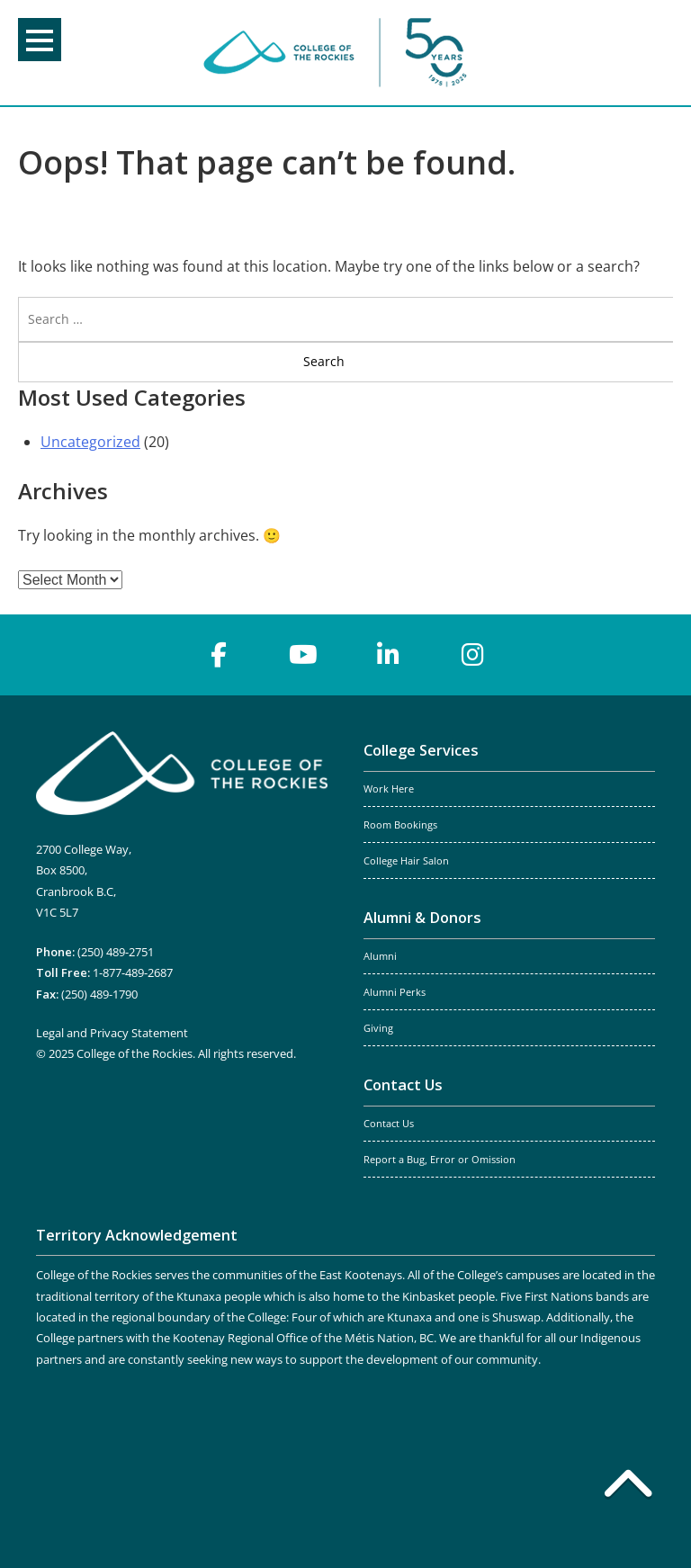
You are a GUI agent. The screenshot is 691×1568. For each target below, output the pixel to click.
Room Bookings (400, 825)
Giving (378, 1028)
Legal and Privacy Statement (112, 1033)
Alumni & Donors (422, 917)
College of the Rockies (338, 52)
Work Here (388, 789)
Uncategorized (90, 442)
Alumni (380, 956)
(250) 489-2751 (115, 952)
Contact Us (403, 1085)
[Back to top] (628, 1487)
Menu (39, 40)
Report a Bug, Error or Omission (439, 1159)
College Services (421, 750)
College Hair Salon (406, 861)
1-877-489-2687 (133, 972)
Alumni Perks (394, 992)
